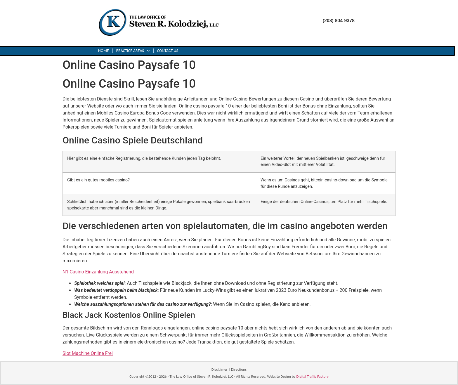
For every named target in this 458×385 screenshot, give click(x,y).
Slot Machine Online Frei (88, 353)
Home (103, 50)
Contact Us (167, 50)
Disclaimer (219, 369)
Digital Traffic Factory (312, 376)
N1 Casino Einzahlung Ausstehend (98, 272)
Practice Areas (133, 51)
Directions (239, 369)
